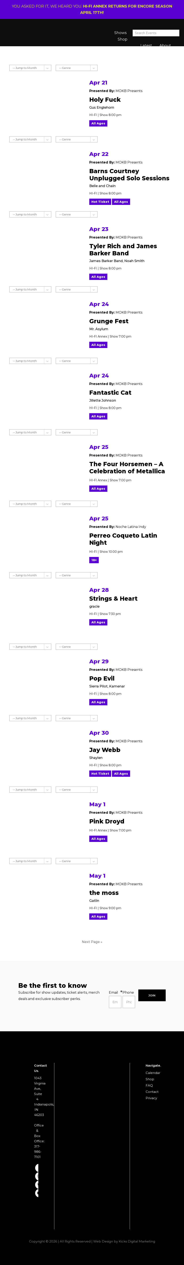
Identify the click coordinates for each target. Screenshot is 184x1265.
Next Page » (92, 942)
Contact (152, 1092)
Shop (122, 39)
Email (113, 993)
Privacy (151, 1098)
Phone (128, 993)
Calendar (153, 1073)
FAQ (149, 1085)
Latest (146, 45)
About (165, 45)
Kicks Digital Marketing (137, 1241)
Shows (120, 32)
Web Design (103, 1241)
